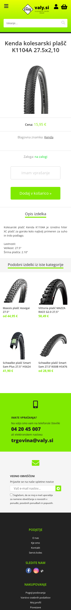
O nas (35, 538)
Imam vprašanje (35, 172)
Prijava (58, 6)
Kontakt (35, 547)
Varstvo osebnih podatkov (36, 597)
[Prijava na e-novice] (58, 488)
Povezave (35, 607)
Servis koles (35, 552)
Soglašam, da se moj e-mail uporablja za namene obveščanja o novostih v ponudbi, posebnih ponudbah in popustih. (31, 499)
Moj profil (35, 602)
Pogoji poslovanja (35, 592)
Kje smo (35, 542)
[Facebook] (28, 571)
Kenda (48, 137)
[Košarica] (63, 6)
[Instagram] (36, 571)
